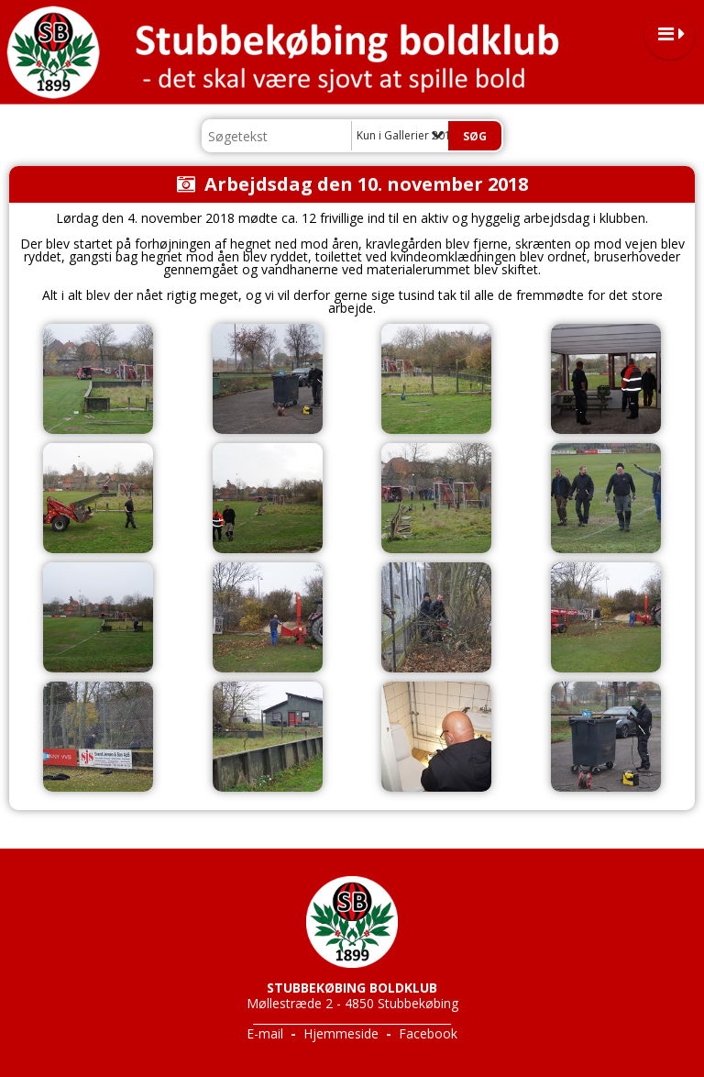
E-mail (265, 1033)
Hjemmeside (341, 1033)
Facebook (428, 1033)
